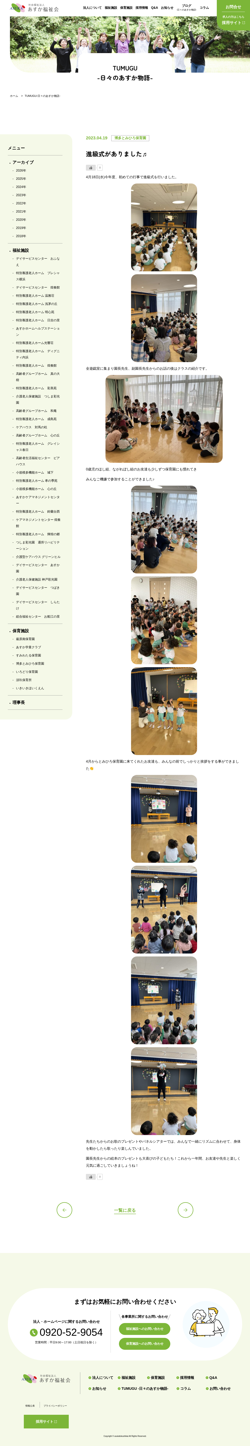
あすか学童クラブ (28, 647)
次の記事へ (185, 1210)
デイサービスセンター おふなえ (38, 261)
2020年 (21, 219)
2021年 (21, 211)
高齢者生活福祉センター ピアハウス (38, 461)
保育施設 (126, 7)
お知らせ (167, 7)
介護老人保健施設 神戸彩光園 (36, 579)
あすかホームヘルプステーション (38, 331)
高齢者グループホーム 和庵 (36, 410)
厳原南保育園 (25, 639)
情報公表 (30, 1405)
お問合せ (233, 7)
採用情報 (142, 7)
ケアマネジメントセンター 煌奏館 (38, 523)
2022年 (21, 203)
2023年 (21, 195)
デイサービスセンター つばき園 (38, 591)
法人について (92, 7)
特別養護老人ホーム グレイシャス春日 (38, 446)
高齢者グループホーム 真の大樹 (38, 377)
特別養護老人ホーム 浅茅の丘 (36, 303)
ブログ (186, 8)
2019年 (21, 228)
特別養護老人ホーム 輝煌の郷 (38, 534)
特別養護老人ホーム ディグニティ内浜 (38, 354)
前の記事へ (64, 1210)
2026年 (21, 170)
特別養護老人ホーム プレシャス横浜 (38, 276)
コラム (204, 7)
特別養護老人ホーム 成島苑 (36, 419)
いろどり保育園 (27, 671)
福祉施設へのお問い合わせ (144, 1328)
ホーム (14, 95)
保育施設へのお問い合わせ (144, 1343)
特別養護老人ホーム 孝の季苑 (36, 480)
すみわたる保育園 (28, 655)
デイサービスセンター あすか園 (38, 568)
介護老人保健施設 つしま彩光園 (38, 399)
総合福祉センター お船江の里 (38, 616)
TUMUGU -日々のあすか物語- (143, 1389)
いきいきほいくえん (30, 688)
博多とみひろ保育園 (30, 663)
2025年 (21, 178)
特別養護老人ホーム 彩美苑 (36, 388)
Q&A (154, 7)
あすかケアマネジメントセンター (38, 500)
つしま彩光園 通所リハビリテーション (38, 545)
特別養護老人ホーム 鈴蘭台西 (38, 511)
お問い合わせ (218, 1389)
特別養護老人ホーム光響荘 (35, 343)
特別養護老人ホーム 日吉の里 (38, 320)
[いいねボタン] (91, 168)
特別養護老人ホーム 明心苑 (35, 312)
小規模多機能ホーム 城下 (35, 472)
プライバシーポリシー (55, 1405)
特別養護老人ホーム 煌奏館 (36, 365)
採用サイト (233, 19)
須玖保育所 (24, 680)
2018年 (21, 236)
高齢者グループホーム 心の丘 (38, 435)
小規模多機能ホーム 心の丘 (36, 489)
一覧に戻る (125, 1210)
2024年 (21, 187)
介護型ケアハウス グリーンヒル (38, 556)
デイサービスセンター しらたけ (38, 605)
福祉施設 (111, 7)
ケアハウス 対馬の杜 (31, 427)
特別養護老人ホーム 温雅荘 (35, 295)
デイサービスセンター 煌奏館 (38, 287)
